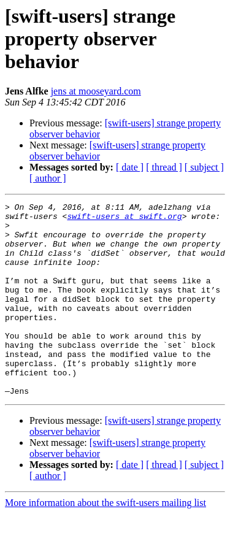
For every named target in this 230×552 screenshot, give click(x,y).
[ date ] (130, 167)
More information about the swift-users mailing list (105, 541)
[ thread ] (164, 167)
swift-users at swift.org (124, 219)
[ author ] (47, 178)
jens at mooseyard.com (96, 91)
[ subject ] (204, 167)
